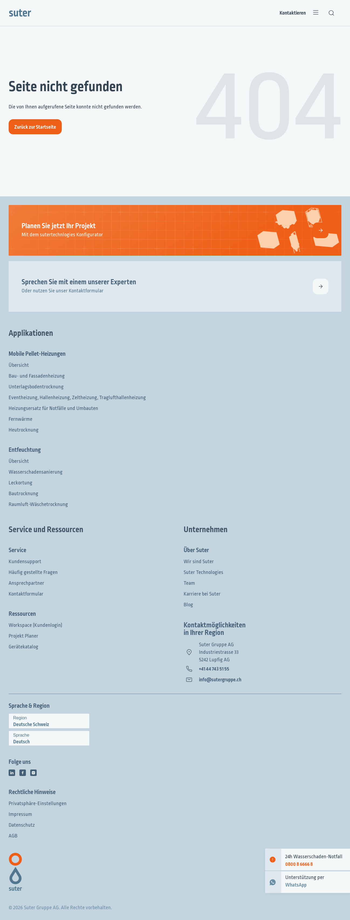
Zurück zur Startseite (35, 127)
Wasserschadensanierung (36, 472)
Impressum (20, 814)
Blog (188, 604)
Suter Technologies (203, 572)
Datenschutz (22, 825)
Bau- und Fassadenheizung (37, 375)
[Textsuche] (331, 13)
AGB (13, 835)
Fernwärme (20, 419)
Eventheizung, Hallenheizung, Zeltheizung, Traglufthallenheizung (77, 397)
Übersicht (19, 365)
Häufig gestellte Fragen (33, 572)
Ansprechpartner (26, 583)
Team (189, 583)
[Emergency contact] (273, 859)
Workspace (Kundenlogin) (35, 625)
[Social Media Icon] (12, 772)
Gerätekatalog (23, 646)
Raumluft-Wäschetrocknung (38, 504)
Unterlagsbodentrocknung (36, 386)
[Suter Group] (20, 13)
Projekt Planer (23, 635)
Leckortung (20, 482)
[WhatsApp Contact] (273, 882)
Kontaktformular (26, 593)
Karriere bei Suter (202, 593)
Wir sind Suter (199, 561)
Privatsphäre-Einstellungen (38, 803)
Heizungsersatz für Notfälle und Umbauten (53, 408)
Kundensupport (25, 561)
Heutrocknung (24, 429)
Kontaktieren (293, 12)
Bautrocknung (23, 493)
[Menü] (316, 13)
